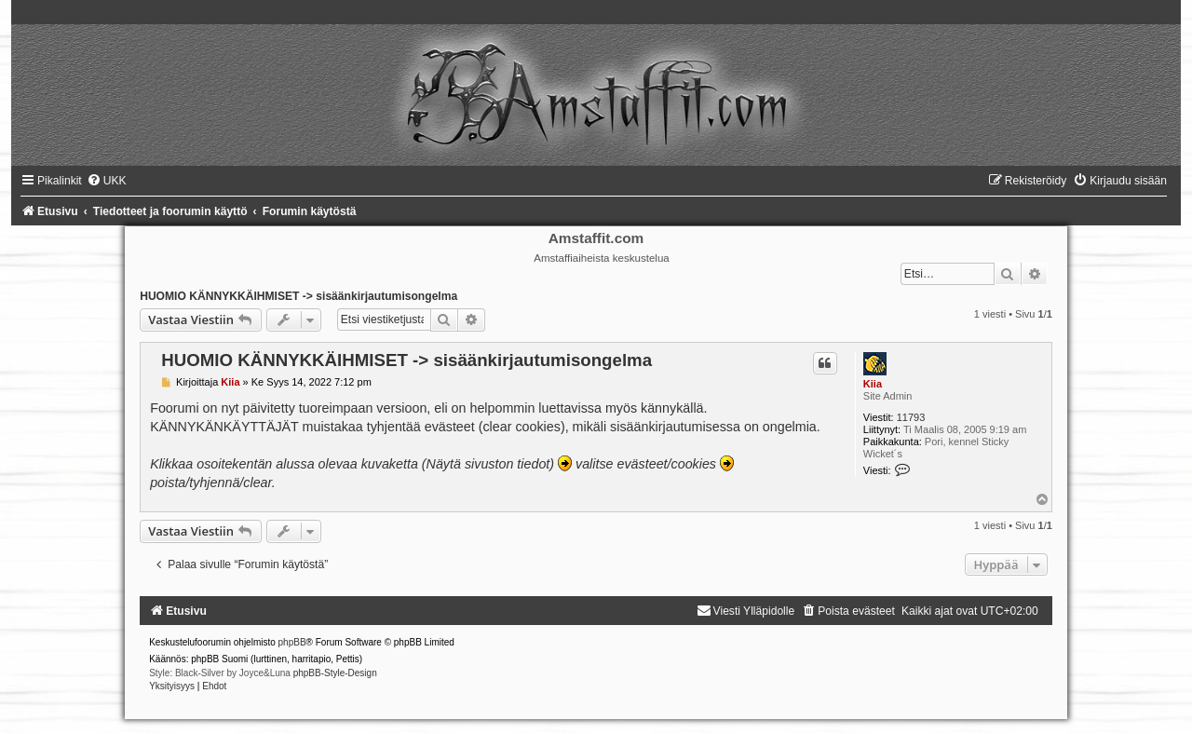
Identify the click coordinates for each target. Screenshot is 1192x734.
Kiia (872, 383)
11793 (911, 417)
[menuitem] (107, 180)
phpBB (292, 642)
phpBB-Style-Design (335, 673)
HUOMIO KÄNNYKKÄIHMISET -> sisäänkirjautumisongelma (298, 296)
